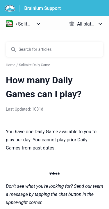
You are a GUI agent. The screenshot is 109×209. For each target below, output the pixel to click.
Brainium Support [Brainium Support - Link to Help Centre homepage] (42, 8)
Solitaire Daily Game (34, 65)
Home (10, 65)
